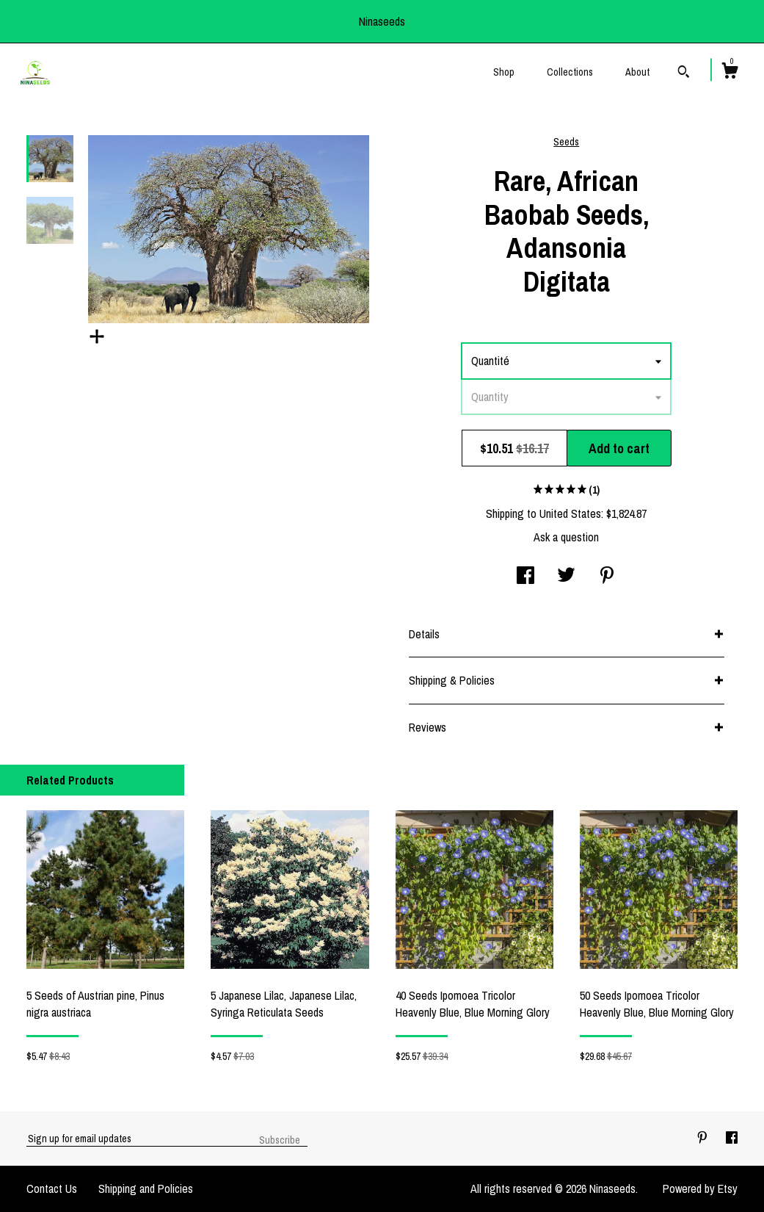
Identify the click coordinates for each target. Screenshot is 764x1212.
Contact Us (51, 1188)
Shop (503, 72)
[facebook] (732, 1138)
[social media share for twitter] (566, 577)
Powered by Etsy (700, 1188)
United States (570, 513)
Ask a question (566, 537)
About (637, 72)
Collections (570, 72)
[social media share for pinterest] (607, 577)
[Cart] (729, 73)
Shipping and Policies (145, 1188)
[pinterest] (703, 1138)
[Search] (683, 73)
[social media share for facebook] (525, 577)
